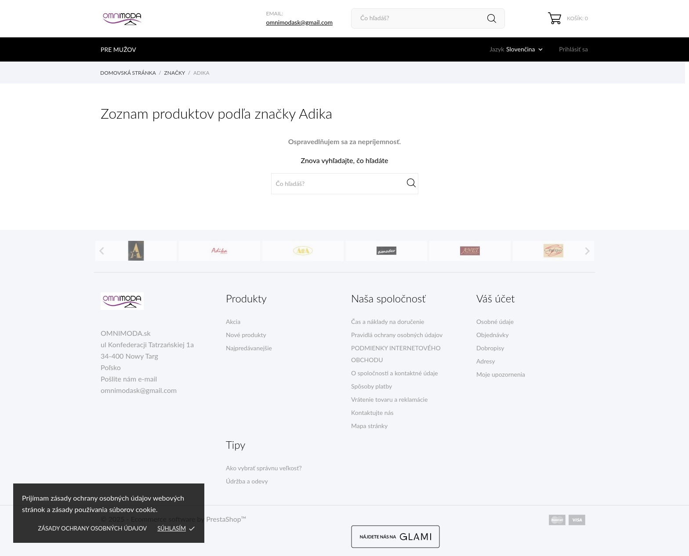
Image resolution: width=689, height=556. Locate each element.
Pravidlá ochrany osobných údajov (396, 334)
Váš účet (495, 298)
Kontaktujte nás (372, 412)
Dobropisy (490, 348)
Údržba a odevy (247, 481)
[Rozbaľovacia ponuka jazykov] (525, 49)
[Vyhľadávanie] (428, 18)
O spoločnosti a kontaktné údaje (394, 373)
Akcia (233, 321)
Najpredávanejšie (249, 348)
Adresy (485, 361)
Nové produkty (246, 334)
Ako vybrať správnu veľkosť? (264, 468)
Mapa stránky (369, 425)
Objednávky (492, 334)
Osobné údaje (495, 321)
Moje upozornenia (500, 374)
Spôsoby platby (371, 386)
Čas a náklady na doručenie (387, 321)
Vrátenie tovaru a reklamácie (389, 399)
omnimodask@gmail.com (299, 22)
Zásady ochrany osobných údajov (92, 528)
